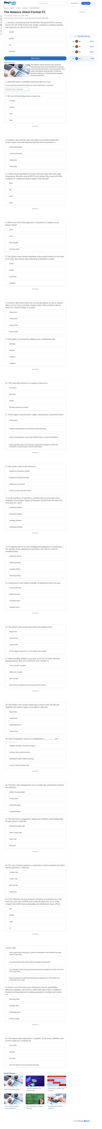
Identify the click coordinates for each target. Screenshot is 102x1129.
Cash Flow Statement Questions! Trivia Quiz (35, 1107)
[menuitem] (75, 3)
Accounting (9, 15)
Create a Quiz (85, 3)
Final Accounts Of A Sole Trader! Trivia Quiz (56, 1089)
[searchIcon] (66, 3)
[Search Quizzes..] (53, 3)
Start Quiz (35, 58)
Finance (16, 15)
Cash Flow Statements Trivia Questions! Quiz (34, 1089)
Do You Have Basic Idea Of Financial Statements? (12, 1107)
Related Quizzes (9, 1073)
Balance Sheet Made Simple (12, 1089)
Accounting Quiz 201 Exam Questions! (55, 1107)
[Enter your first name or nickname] (17, 89)
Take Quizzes (75, 3)
